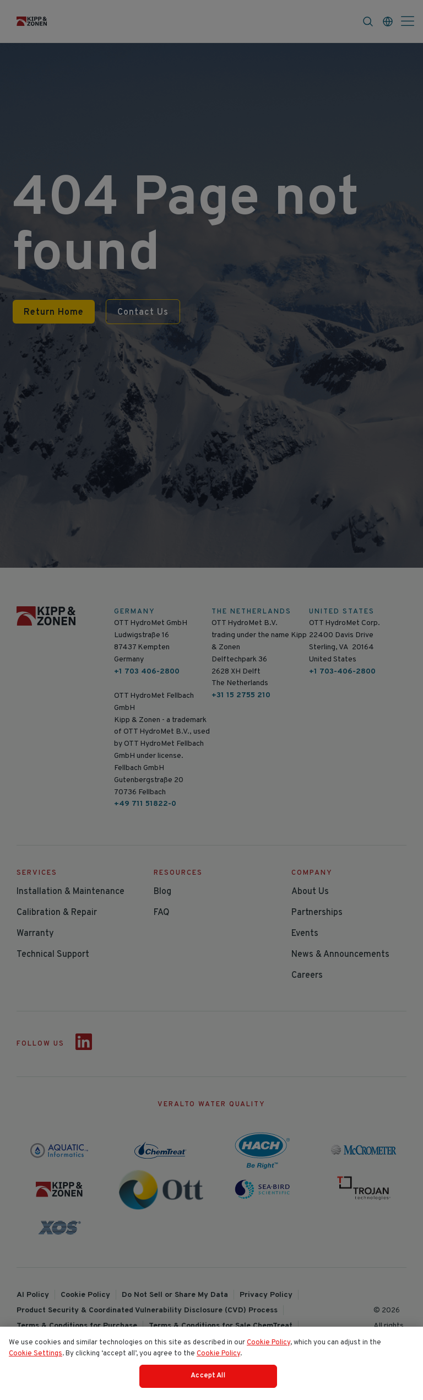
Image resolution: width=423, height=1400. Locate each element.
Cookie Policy (268, 1345)
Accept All (208, 1378)
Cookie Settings (35, 1355)
